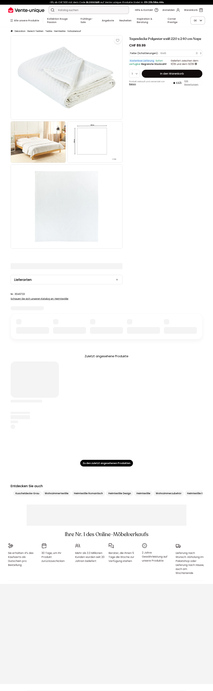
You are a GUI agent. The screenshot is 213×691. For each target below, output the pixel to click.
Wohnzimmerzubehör (169, 493)
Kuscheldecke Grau (27, 493)
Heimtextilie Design (119, 493)
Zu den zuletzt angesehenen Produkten (106, 463)
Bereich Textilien (35, 31)
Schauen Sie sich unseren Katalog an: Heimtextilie (39, 298)
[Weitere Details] (196, 64)
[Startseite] (12, 31)
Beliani (132, 84)
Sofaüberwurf (74, 31)
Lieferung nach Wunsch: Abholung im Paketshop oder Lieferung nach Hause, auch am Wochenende (190, 563)
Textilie (48, 31)
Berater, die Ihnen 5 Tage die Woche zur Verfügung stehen (121, 557)
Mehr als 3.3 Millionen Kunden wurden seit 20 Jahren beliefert (90, 557)
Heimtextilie (59, 31)
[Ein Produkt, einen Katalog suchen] (53, 10)
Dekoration (20, 31)
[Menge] (134, 74)
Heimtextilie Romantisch (88, 493)
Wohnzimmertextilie (56, 493)
